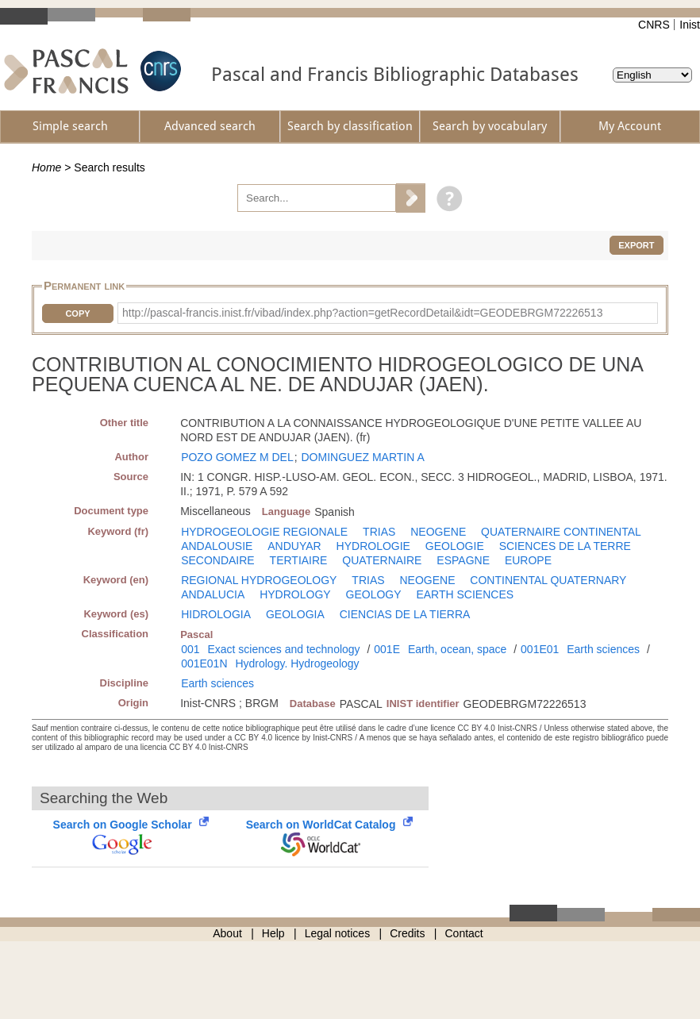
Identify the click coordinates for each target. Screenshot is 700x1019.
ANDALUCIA (212, 594)
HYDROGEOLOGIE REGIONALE (264, 531)
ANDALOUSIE (216, 546)
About (227, 933)
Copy (77, 313)
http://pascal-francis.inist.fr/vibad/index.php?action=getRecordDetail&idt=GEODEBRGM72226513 (362, 312)
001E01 (540, 649)
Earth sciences (603, 649)
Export (636, 245)
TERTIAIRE (299, 560)
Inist (689, 24)
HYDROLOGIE (373, 546)
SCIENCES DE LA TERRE (565, 546)
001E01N (204, 663)
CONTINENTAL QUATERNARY (548, 580)
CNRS (654, 24)
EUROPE (528, 560)
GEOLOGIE (454, 546)
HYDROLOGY (295, 594)
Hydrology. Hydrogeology (297, 663)
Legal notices (338, 933)
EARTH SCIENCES (464, 594)
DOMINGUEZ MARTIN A (362, 457)
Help (273, 933)
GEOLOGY (374, 594)
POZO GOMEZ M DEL (237, 457)
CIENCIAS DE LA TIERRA (405, 614)
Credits (407, 933)
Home (46, 167)
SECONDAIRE (218, 560)
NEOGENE (438, 531)
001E (387, 649)
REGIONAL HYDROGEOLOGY (259, 580)
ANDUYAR (294, 546)
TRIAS (379, 531)
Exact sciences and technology (283, 649)
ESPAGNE (463, 560)
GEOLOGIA (295, 614)
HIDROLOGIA (216, 614)
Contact (464, 933)
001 (190, 649)
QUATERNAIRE (381, 560)
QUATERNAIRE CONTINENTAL (561, 531)
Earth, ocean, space (457, 649)
